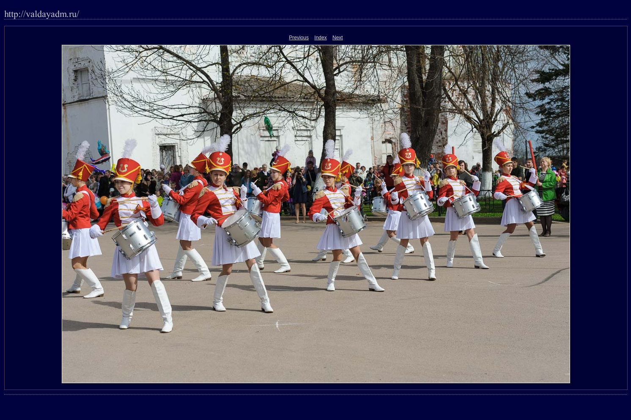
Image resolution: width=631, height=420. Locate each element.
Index (320, 38)
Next (337, 38)
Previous (299, 38)
